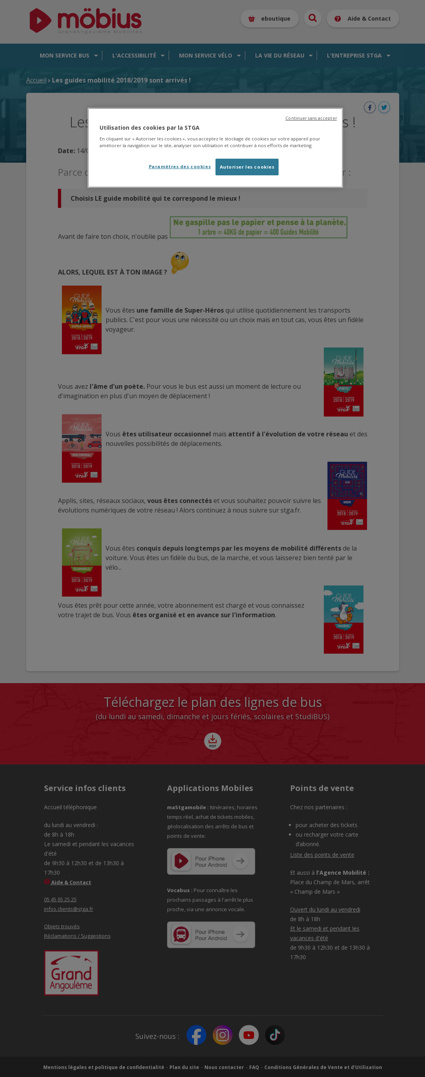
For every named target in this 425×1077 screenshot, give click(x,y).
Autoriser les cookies (247, 167)
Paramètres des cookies (180, 166)
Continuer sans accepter (311, 118)
